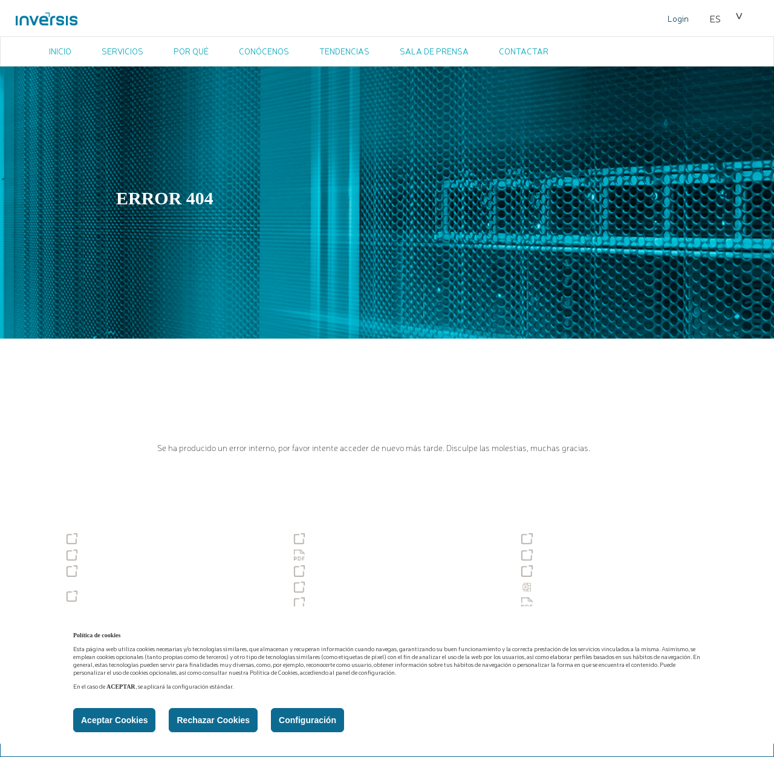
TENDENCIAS (344, 50)
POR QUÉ (191, 50)
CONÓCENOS (264, 50)
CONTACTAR (523, 50)
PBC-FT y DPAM (333, 602)
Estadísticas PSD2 (563, 587)
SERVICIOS (122, 50)
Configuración (307, 720)
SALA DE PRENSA (434, 50)
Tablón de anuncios (112, 538)
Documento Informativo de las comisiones (609, 602)
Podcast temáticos (110, 596)
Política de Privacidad (342, 555)
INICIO (60, 50)
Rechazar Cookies (213, 720)
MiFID (539, 555)
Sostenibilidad (556, 538)
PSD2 (540, 570)
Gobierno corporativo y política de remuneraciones (138, 575)
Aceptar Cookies (114, 720)
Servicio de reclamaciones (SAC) (137, 555)
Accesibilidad (327, 538)
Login (678, 18)
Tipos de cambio (333, 570)
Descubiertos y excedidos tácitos (364, 587)
